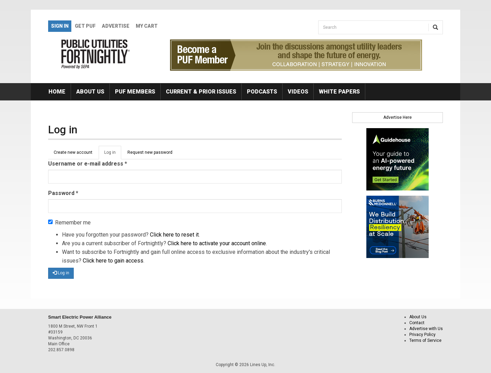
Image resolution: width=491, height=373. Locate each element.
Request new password (149, 152)
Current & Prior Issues (201, 91)
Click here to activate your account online (217, 243)
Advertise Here (397, 117)
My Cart (147, 26)
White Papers (339, 91)
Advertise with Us (426, 328)
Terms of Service (425, 340)
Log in (112, 154)
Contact (417, 322)
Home (56, 91)
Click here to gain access (113, 260)
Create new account (73, 152)
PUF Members (135, 91)
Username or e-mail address (87, 163)
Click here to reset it (174, 234)
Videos (298, 91)
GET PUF (85, 26)
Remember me (69, 222)
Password (63, 193)
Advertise (116, 26)
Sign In (60, 26)
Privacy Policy (422, 334)
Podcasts (262, 91)
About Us (90, 91)
